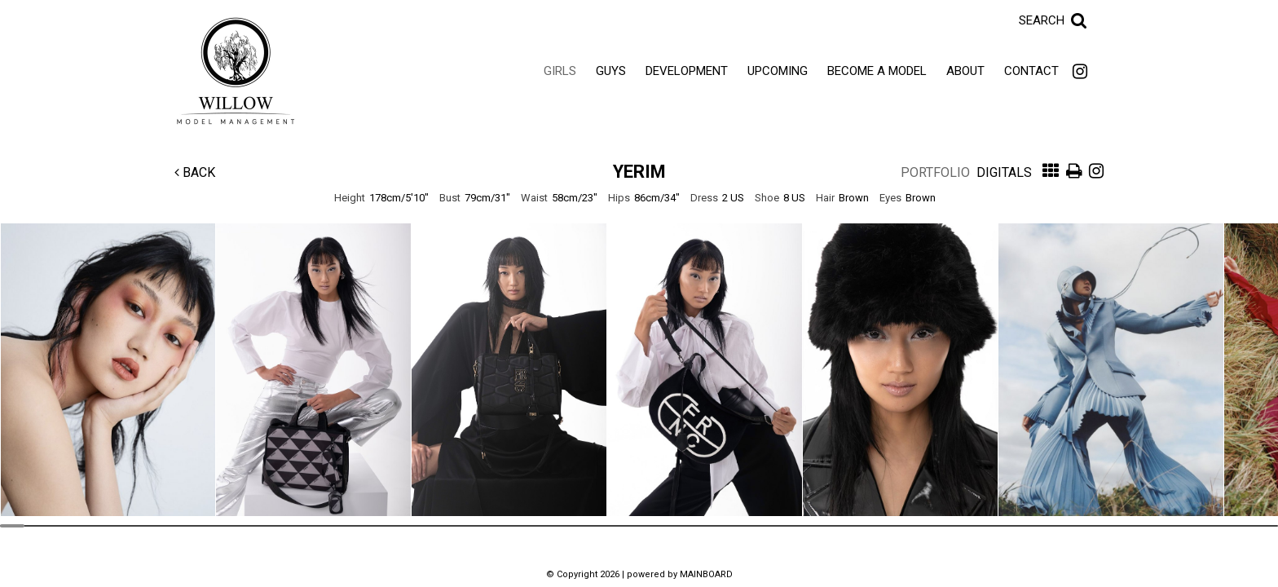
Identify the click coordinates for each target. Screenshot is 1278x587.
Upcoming (777, 71)
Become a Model (877, 71)
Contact (1031, 71)
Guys (611, 71)
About (965, 71)
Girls (560, 71)
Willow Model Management (235, 71)
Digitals (1004, 172)
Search (1041, 20)
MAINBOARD (706, 574)
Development (687, 71)
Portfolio (935, 172)
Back (194, 172)
